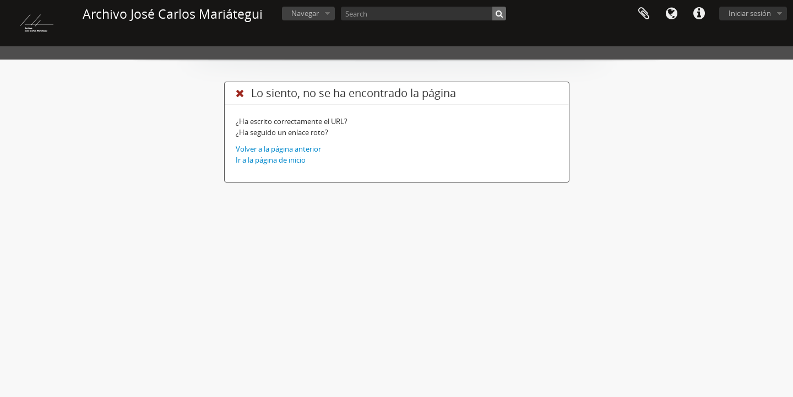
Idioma (671, 14)
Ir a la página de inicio (271, 160)
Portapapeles (644, 14)
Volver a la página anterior (278, 149)
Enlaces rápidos (699, 14)
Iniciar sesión (750, 13)
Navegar (305, 13)
